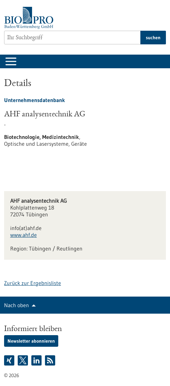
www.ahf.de (23, 234)
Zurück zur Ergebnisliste (32, 283)
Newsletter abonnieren (31, 341)
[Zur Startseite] (30, 18)
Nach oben (16, 305)
